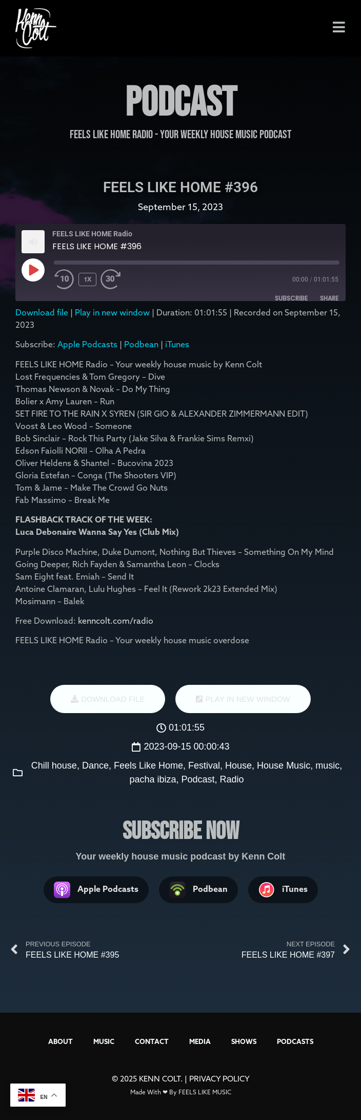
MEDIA (200, 1041)
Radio (232, 779)
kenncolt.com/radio (115, 620)
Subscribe (291, 298)
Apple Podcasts (87, 344)
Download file (41, 312)
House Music (283, 765)
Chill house (54, 765)
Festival (204, 765)
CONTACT (152, 1041)
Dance (95, 765)
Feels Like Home (148, 765)
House (238, 765)
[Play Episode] (33, 269)
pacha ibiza (152, 779)
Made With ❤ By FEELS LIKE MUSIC (180, 1092)
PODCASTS (295, 1041)
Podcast (198, 779)
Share (329, 298)
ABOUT (60, 1041)
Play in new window (112, 312)
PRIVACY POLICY (219, 1079)
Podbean (141, 344)
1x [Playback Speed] (87, 279)
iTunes (177, 344)
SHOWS (243, 1041)
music (327, 765)
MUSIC (103, 1041)
